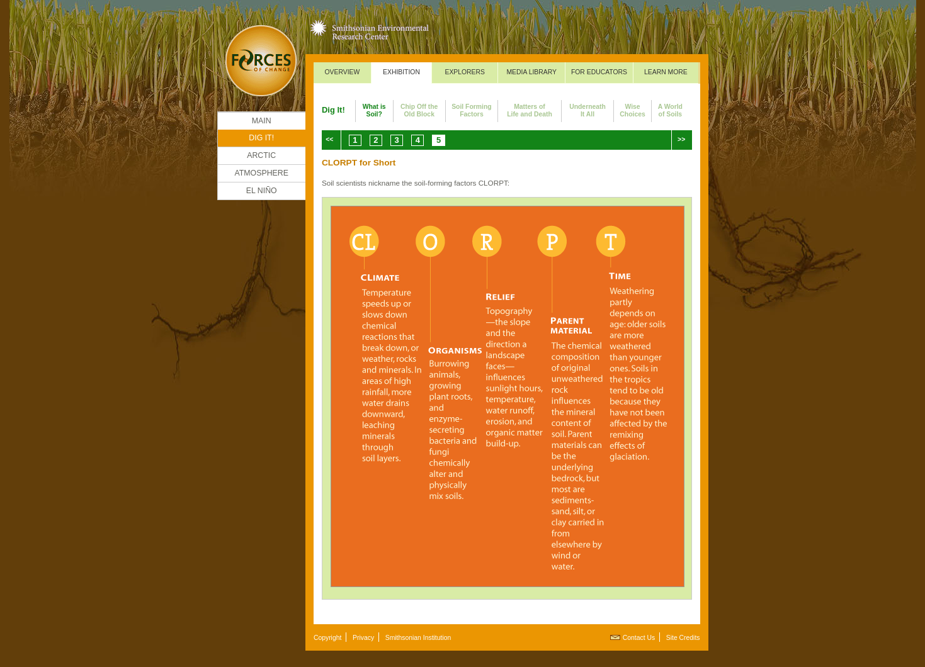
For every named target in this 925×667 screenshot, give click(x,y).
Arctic (261, 155)
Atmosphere (261, 173)
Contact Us (639, 637)
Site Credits (683, 637)
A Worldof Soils (670, 110)
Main (261, 120)
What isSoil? (374, 110)
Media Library (531, 72)
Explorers (465, 72)
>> (681, 139)
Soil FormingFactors (471, 110)
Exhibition (401, 72)
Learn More (666, 72)
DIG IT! (261, 137)
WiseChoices (632, 110)
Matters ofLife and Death (529, 110)
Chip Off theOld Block (419, 110)
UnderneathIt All (587, 110)
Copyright (327, 637)
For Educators (599, 72)
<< (329, 139)
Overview (342, 72)
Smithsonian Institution (418, 637)
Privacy (363, 637)
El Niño (261, 190)
